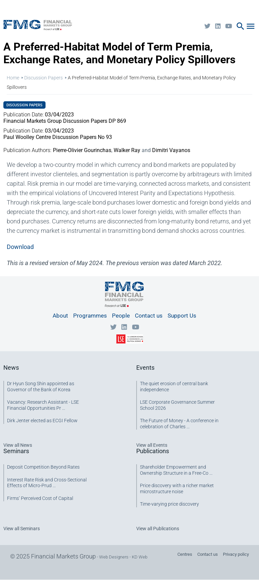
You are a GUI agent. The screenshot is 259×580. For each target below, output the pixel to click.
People (121, 315)
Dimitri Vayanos (171, 150)
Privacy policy (236, 554)
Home (13, 77)
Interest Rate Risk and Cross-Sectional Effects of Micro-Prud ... (47, 482)
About (60, 315)
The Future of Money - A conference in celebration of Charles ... (179, 423)
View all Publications (157, 528)
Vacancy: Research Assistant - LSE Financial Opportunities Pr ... (43, 405)
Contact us (149, 315)
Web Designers (113, 556)
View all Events (151, 445)
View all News (17, 445)
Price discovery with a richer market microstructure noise (177, 488)
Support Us (182, 315)
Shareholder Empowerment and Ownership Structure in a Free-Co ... (176, 470)
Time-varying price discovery (169, 504)
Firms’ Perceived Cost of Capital (40, 498)
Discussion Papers (43, 77)
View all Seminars (21, 528)
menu (251, 26)
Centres (184, 554)
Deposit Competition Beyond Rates (43, 467)
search (240, 26)
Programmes (90, 315)
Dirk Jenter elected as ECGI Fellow (42, 420)
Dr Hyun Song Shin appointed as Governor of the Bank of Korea (40, 386)
